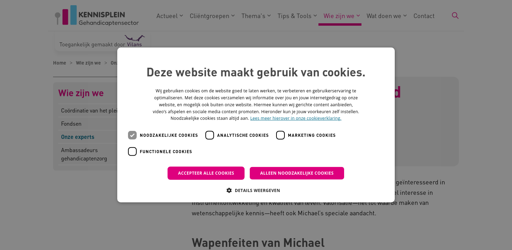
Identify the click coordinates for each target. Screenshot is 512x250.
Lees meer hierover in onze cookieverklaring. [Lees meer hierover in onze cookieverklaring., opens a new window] (295, 118)
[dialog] (256, 125)
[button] (256, 190)
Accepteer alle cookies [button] (206, 173)
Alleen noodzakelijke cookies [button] (297, 173)
